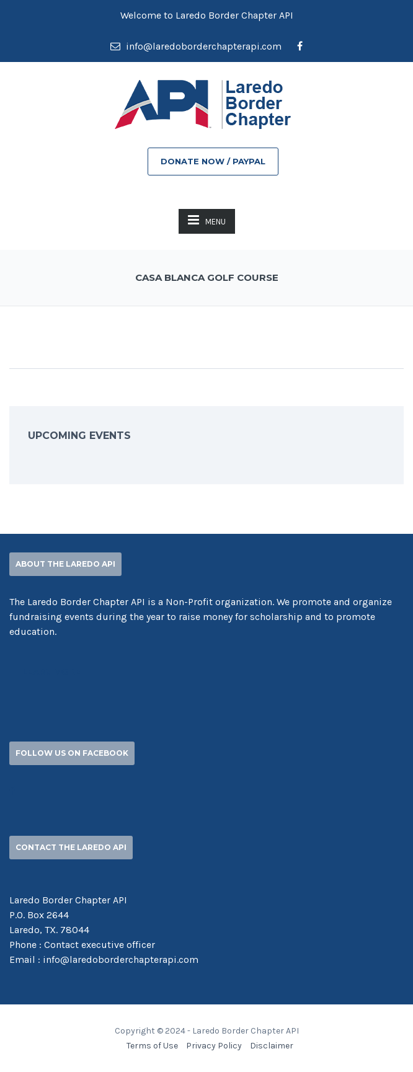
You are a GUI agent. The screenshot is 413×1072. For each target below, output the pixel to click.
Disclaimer (271, 1045)
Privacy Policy (214, 1045)
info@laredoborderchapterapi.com (196, 46)
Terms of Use (152, 1045)
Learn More (51, 671)
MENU (207, 219)
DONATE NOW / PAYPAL (213, 161)
